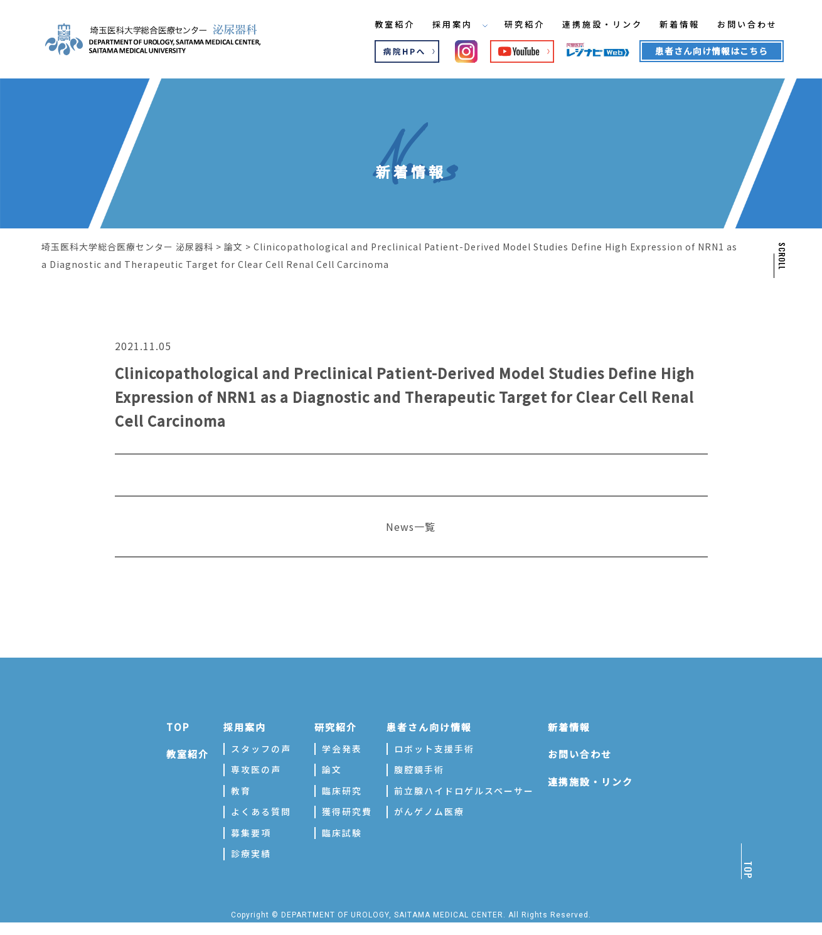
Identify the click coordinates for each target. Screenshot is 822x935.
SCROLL (781, 256)
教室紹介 (379, 24)
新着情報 (678, 24)
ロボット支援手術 (434, 748)
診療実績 (251, 853)
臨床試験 (342, 832)
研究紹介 (515, 24)
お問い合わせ (749, 24)
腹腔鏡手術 (419, 769)
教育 (241, 790)
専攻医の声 (256, 769)
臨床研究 (342, 790)
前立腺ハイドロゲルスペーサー (464, 790)
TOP (177, 727)
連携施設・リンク (596, 24)
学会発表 (342, 748)
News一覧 (410, 526)
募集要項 (251, 832)
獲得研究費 (347, 811)
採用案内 (447, 24)
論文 (332, 769)
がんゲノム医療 (429, 811)
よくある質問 (261, 811)
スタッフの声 (261, 748)
